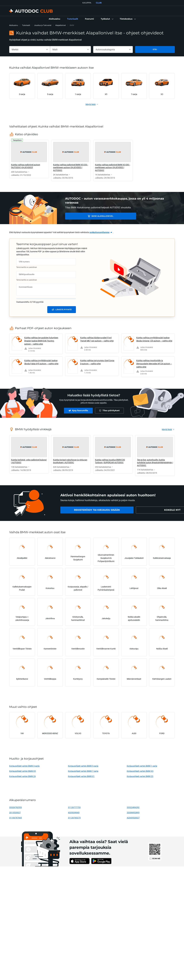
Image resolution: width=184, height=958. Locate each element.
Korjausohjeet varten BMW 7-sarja (83, 771)
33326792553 (15, 807)
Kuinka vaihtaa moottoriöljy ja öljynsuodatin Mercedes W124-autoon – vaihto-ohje (154, 363)
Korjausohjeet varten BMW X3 (140, 771)
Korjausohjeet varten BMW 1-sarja (142, 766)
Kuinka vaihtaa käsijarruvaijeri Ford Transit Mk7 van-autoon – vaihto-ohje (97, 339)
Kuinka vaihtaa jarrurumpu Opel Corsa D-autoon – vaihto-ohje (97, 362)
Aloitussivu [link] (13, 25)
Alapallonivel (60, 25)
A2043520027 (133, 817)
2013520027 (15, 812)
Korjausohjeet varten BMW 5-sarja (83, 766)
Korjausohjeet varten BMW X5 (22, 771)
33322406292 (133, 807)
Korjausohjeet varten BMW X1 (81, 776)
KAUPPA (86, 2)
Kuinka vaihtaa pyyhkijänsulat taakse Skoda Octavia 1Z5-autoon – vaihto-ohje (154, 339)
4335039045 (73, 812)
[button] (106, 19)
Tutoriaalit (26, 25)
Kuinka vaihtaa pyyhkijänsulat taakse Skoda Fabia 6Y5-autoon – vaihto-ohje (41, 362)
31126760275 (74, 817)
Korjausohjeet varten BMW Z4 (22, 776)
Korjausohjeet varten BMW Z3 (140, 776)
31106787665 (15, 817)
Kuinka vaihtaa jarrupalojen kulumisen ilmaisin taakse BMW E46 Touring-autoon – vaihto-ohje (41, 340)
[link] (54, 19)
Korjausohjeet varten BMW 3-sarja (24, 766)
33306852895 (133, 812)
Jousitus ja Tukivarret (42, 25)
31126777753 (74, 807)
